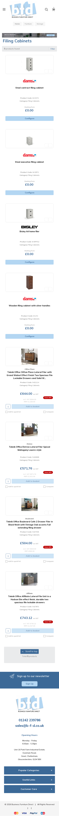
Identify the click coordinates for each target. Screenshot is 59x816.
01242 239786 (29, 720)
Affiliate (29, 593)
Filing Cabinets (34, 101)
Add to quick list (13, 412)
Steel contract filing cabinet (29, 87)
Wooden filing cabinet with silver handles (29, 305)
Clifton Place (30, 369)
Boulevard (29, 519)
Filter (53, 49)
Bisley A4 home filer (29, 231)
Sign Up (29, 683)
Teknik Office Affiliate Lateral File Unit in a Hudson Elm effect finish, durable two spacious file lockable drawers (29, 599)
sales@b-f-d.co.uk (29, 726)
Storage (40, 24)
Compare (48, 412)
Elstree (29, 444)
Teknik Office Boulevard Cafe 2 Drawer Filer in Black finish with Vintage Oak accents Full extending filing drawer (29, 524)
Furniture (28, 24)
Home (17, 24)
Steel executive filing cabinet (29, 162)
